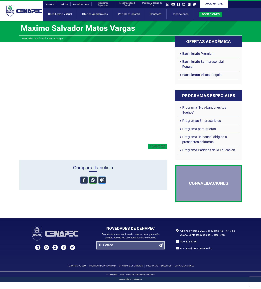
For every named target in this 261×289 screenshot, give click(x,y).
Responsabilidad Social (127, 4)
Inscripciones (180, 14)
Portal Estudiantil (129, 14)
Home (24, 38)
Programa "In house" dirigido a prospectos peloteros (204, 139)
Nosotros (50, 4)
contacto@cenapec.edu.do (195, 248)
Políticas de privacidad (102, 266)
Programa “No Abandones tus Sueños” (204, 110)
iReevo (138, 279)
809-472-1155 (188, 241)
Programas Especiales (103, 4)
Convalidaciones (81, 4)
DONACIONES (211, 14)
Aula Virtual (214, 4)
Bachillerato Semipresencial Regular (203, 64)
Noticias (64, 4)
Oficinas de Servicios (131, 266)
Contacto (155, 14)
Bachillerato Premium (198, 54)
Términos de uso (76, 266)
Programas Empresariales (201, 121)
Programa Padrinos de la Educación (208, 150)
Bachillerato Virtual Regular (202, 75)
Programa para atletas (199, 129)
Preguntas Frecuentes (158, 266)
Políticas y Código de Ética (152, 4)
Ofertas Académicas (95, 14)
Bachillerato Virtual (60, 14)
